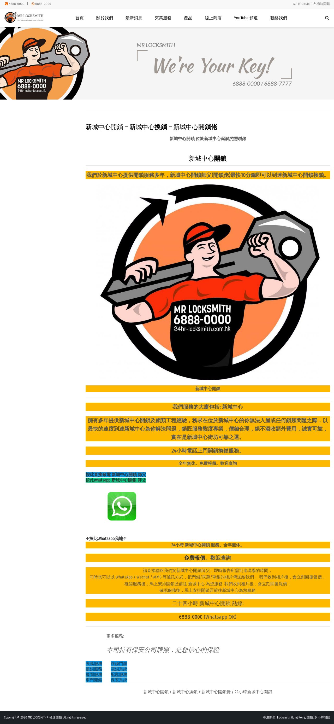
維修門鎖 (119, 663)
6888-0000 (17, 4)
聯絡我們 (278, 17)
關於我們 (104, 17)
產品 (188, 17)
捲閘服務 (94, 674)
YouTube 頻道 (246, 17)
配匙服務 (119, 674)
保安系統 (119, 679)
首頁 (79, 17)
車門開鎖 (94, 679)
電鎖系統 (119, 669)
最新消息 (134, 17)
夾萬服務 (163, 17)
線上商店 (213, 17)
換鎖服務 (94, 669)
